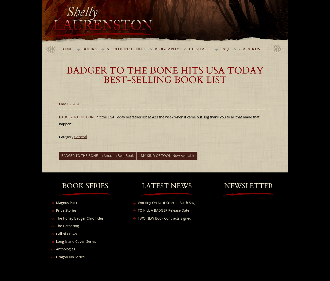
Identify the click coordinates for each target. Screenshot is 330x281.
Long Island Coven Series (76, 241)
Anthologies (65, 249)
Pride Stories (66, 210)
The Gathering (67, 226)
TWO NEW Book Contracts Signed (164, 218)
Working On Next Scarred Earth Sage (167, 202)
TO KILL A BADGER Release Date (163, 210)
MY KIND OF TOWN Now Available (168, 155)
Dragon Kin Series (70, 257)
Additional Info (125, 49)
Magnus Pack (66, 202)
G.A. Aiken (250, 49)
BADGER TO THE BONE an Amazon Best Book (97, 155)
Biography (167, 49)
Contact (199, 49)
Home (66, 49)
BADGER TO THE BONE (77, 117)
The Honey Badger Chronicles (80, 218)
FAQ (224, 49)
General (80, 136)
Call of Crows (66, 233)
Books (89, 49)
